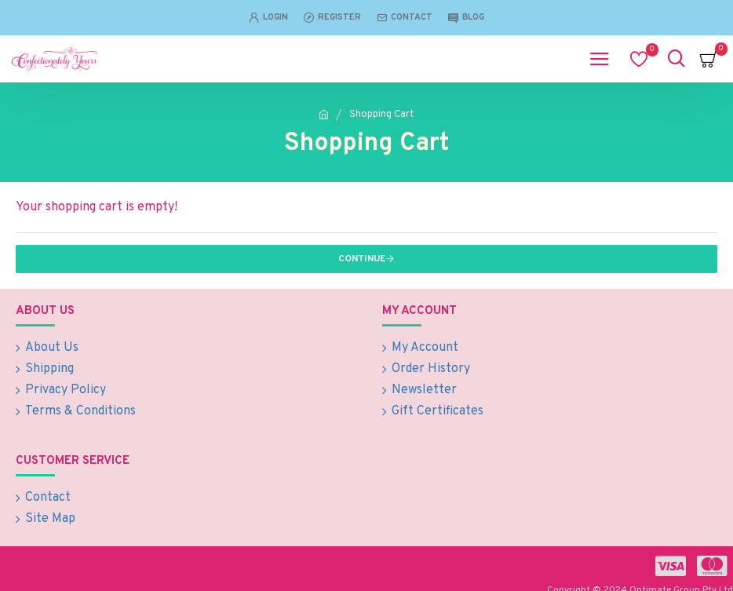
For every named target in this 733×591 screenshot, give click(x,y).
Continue (361, 259)
